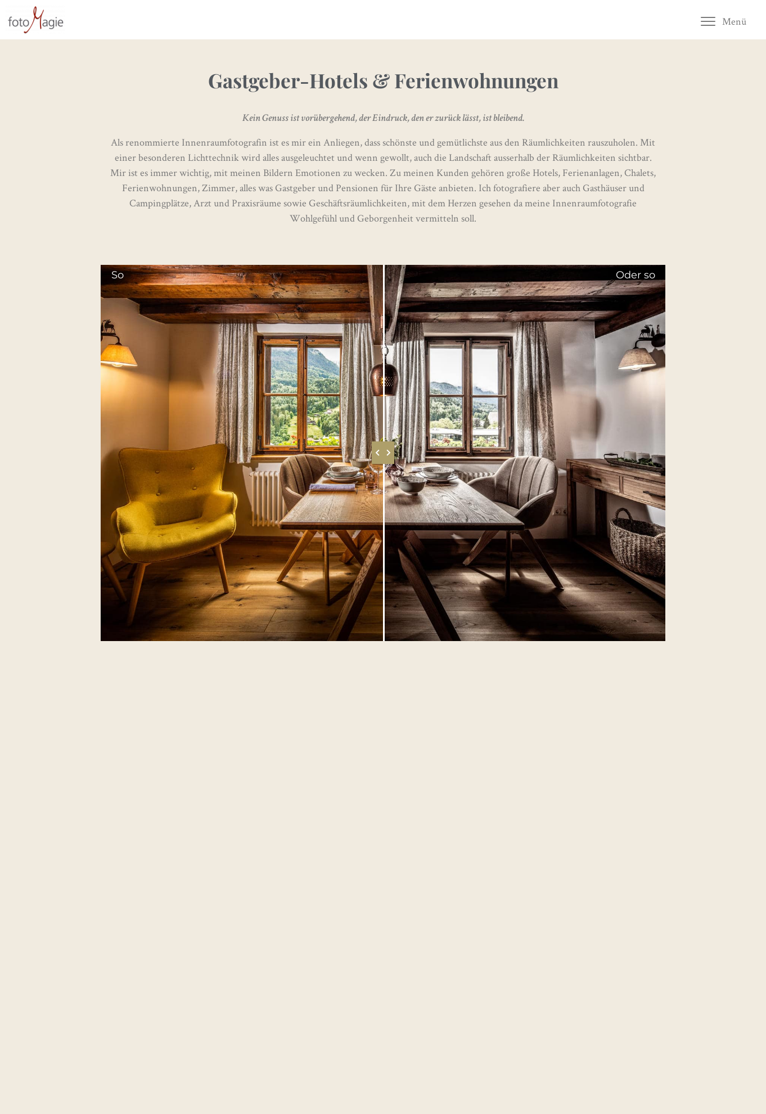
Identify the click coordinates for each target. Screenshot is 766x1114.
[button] (723, 21)
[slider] (383, 452)
